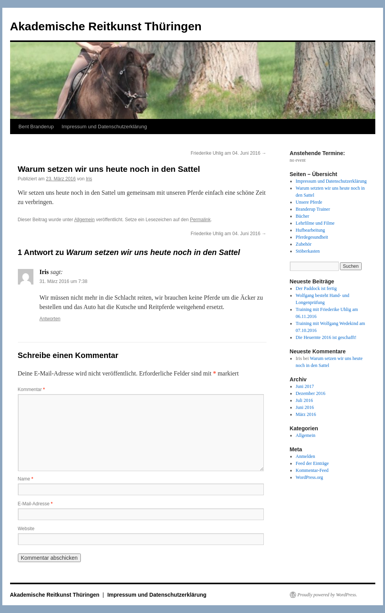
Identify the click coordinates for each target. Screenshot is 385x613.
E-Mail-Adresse (35, 503)
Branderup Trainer (313, 209)
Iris (89, 179)
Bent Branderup (36, 126)
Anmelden (305, 456)
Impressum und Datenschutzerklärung (104, 126)
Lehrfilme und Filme (315, 223)
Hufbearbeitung (310, 230)
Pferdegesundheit (312, 237)
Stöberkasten (308, 251)
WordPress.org (309, 477)
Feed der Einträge (312, 463)
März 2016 (306, 414)
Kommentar (31, 389)
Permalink (200, 219)
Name (25, 479)
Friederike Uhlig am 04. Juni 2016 (229, 153)
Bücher (302, 216)
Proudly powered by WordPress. (327, 594)
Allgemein (84, 219)
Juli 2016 (304, 400)
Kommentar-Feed (312, 470)
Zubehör (304, 244)
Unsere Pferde (309, 202)
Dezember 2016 (310, 393)
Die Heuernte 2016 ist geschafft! (326, 337)
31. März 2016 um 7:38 (63, 281)
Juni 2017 (305, 386)
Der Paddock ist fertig (316, 288)
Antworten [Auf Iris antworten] (50, 318)
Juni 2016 (305, 407)
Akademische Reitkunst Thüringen (106, 26)
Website (26, 528)
